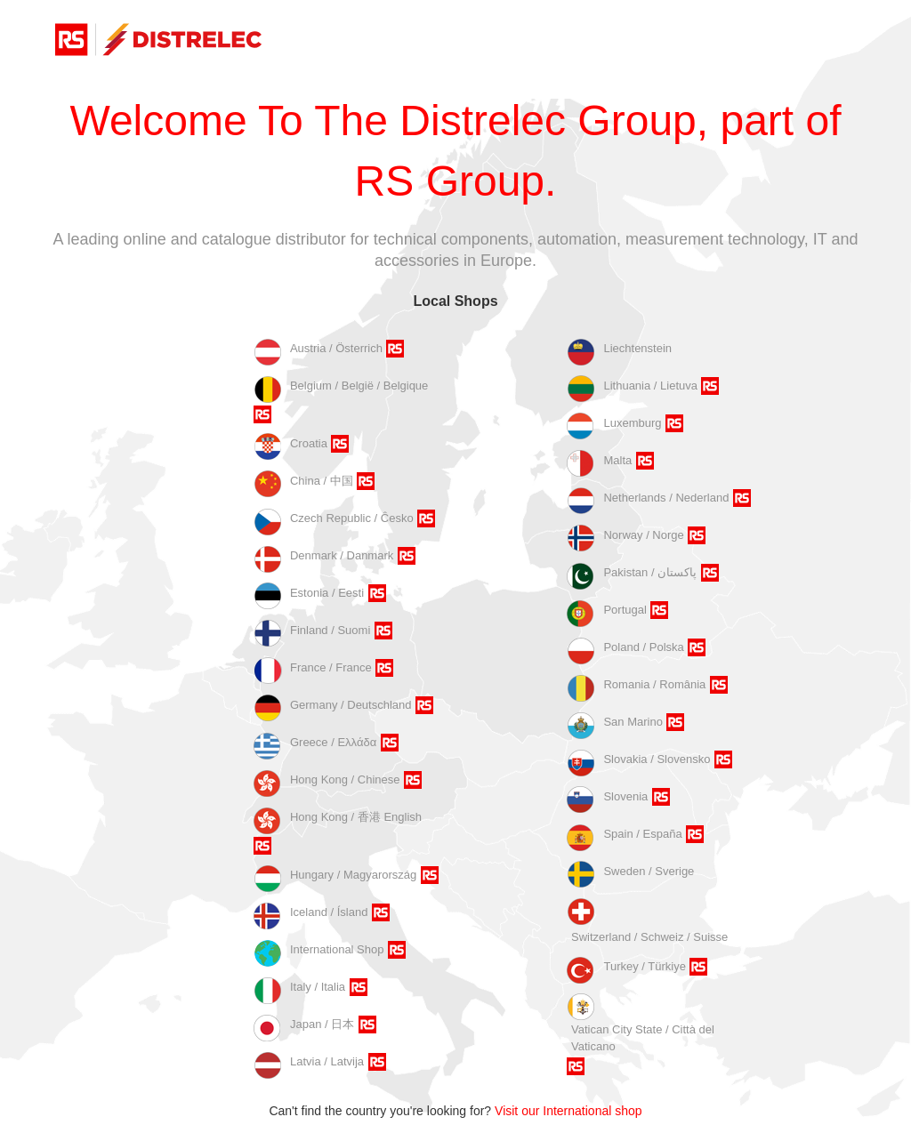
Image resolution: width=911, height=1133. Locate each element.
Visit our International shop (568, 1111)
